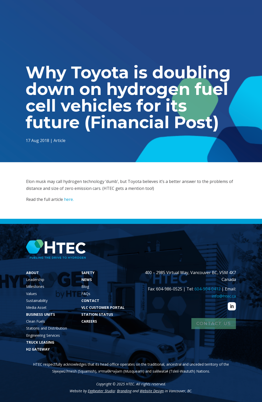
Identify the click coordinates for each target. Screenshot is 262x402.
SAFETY (87, 272)
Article (60, 140)
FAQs (85, 293)
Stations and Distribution (46, 328)
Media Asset (36, 307)
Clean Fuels (35, 321)
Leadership (35, 279)
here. (69, 199)
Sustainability (37, 300)
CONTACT (90, 300)
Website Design (152, 390)
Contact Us (213, 323)
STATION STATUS (97, 314)
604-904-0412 (207, 289)
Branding (124, 390)
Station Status (159, 11)
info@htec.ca (224, 296)
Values (31, 293)
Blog (85, 286)
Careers (242, 11)
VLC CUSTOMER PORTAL (103, 307)
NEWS (86, 279)
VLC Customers (204, 11)
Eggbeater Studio (101, 390)
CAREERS (89, 321)
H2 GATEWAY (38, 349)
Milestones (35, 286)
